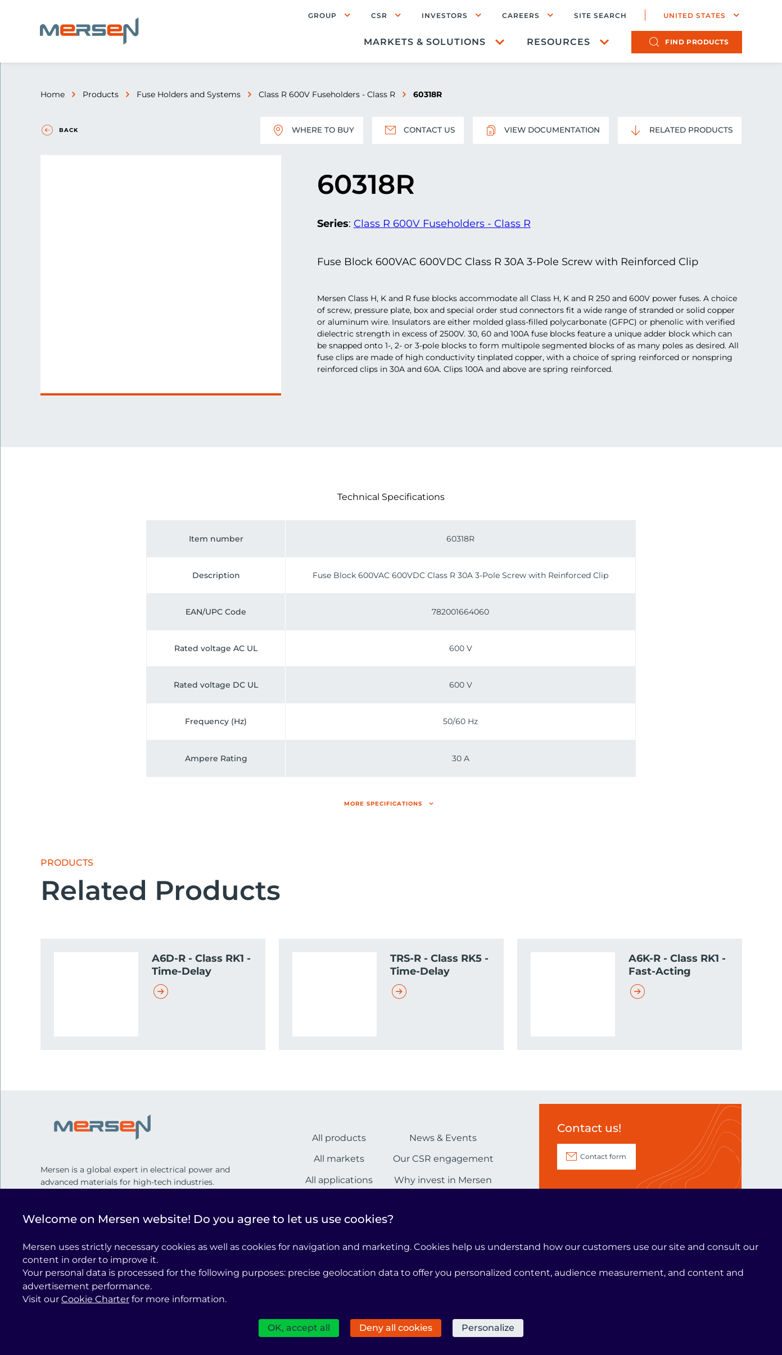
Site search (599, 16)
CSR (378, 15)
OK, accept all (299, 1327)
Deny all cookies (395, 1327)
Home (52, 94)
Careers (520, 15)
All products (339, 1138)
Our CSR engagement (443, 1158)
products (696, 42)
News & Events (443, 1138)
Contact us (413, 130)
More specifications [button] (383, 803)
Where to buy (305, 130)
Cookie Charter (95, 1299)
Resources (558, 42)
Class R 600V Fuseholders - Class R (327, 94)
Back (68, 130)
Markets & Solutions (424, 42)
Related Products (679, 130)
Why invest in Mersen (443, 1180)
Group (322, 15)
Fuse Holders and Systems (189, 94)
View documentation (537, 130)
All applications (339, 1180)
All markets (339, 1158)
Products (101, 94)
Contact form (603, 1156)
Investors (444, 15)
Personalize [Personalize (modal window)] (488, 1327)
